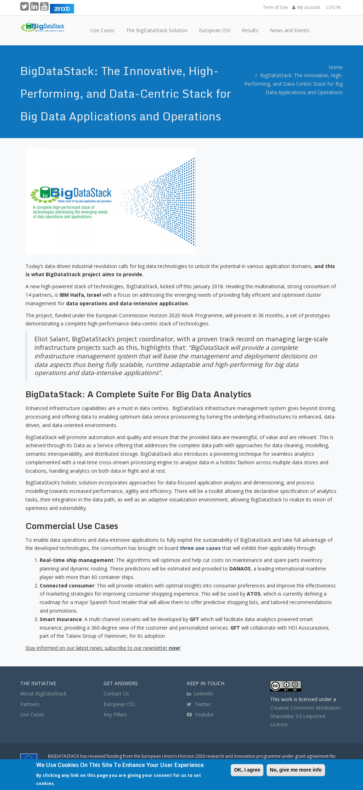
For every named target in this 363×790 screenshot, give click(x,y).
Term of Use (275, 7)
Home (336, 67)
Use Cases (32, 714)
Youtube (204, 714)
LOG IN (333, 7)
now (174, 647)
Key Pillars (115, 714)
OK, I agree (247, 770)
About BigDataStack (43, 693)
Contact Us (116, 693)
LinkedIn (200, 693)
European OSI (119, 704)
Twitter (199, 704)
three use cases (200, 548)
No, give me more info (296, 770)
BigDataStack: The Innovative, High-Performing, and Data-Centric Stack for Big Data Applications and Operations (293, 84)
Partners (30, 704)
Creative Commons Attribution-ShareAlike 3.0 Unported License (306, 716)
